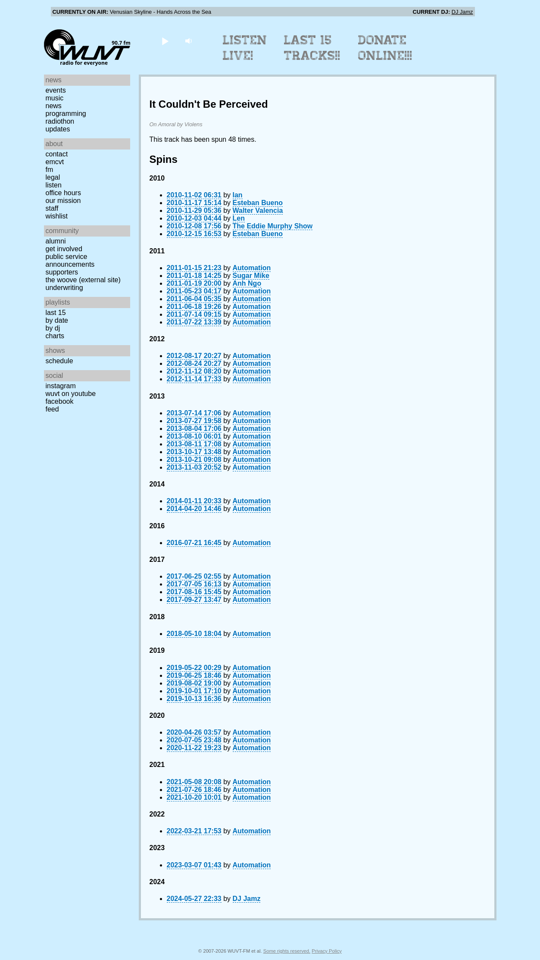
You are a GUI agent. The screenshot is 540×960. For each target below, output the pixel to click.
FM (49, 169)
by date (57, 320)
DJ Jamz (462, 12)
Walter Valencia (258, 210)
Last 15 (56, 312)
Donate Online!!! (385, 47)
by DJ (53, 328)
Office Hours (63, 192)
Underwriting (64, 287)
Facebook (60, 401)
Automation (252, 267)
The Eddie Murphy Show (273, 226)
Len (239, 218)
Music (55, 98)
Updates (58, 129)
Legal (53, 177)
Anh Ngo (247, 283)
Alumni (56, 241)
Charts (55, 336)
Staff (52, 208)
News (54, 105)
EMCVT (55, 161)
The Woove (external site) (83, 280)
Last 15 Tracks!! (312, 47)
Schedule (59, 361)
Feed (52, 409)
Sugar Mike (251, 275)
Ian (238, 195)
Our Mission (63, 200)
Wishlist (57, 216)
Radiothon (60, 121)
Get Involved (64, 248)
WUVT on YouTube (71, 393)
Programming (66, 113)
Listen (54, 185)
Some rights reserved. (286, 951)
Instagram (61, 386)
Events (56, 90)
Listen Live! (245, 47)
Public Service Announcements (70, 260)
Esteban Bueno (258, 202)
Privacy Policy (327, 951)
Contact (57, 154)
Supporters (62, 272)
